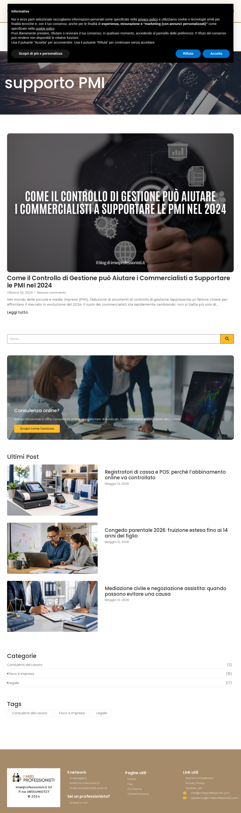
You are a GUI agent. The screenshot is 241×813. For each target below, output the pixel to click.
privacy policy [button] (148, 19)
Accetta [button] (216, 53)
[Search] (113, 339)
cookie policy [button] (45, 28)
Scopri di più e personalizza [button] (40, 53)
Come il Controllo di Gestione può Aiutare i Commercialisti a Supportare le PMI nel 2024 (114, 283)
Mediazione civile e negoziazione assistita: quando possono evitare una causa (159, 592)
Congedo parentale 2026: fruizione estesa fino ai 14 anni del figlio (165, 533)
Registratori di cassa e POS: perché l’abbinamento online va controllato (152, 475)
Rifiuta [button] (188, 53)
